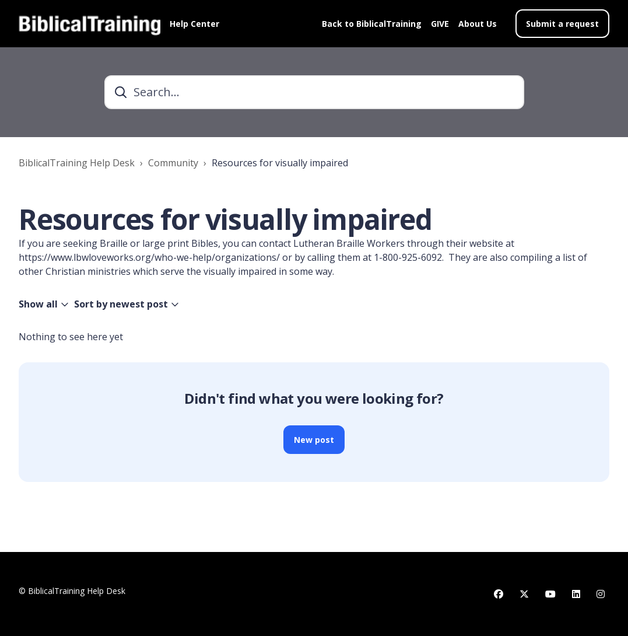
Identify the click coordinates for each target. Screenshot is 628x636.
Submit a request (562, 23)
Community (173, 162)
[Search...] (314, 92)
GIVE (440, 23)
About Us (477, 23)
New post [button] (314, 439)
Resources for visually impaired (280, 162)
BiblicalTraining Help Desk (77, 162)
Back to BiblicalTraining (372, 23)
